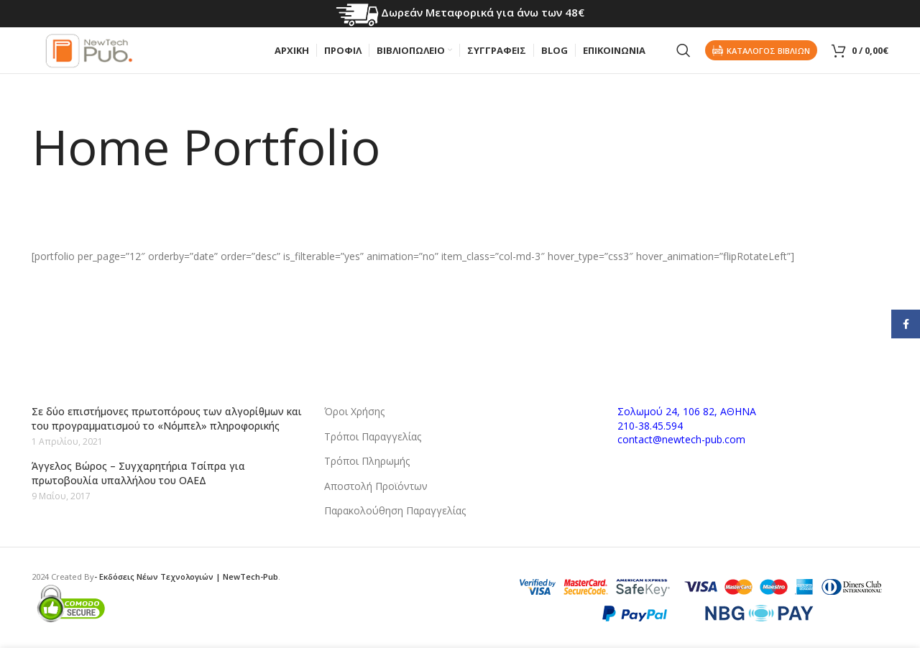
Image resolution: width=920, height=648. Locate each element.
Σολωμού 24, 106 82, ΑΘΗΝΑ (686, 411)
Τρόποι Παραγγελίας (372, 436)
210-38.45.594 (650, 425)
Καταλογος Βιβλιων (761, 57)
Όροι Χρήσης (354, 411)
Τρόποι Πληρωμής (367, 461)
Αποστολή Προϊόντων (376, 486)
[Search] (683, 57)
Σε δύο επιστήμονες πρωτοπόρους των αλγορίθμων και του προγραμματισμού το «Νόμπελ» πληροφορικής (167, 418)
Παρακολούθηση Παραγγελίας (395, 510)
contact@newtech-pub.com (681, 439)
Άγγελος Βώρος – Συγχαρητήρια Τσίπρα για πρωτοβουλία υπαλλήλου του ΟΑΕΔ (138, 473)
